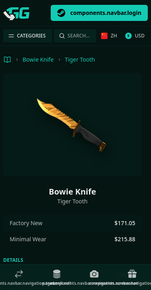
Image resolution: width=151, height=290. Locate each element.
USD (135, 35)
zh (109, 35)
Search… (74, 35)
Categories (27, 35)
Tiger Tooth (80, 59)
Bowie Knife (38, 59)
